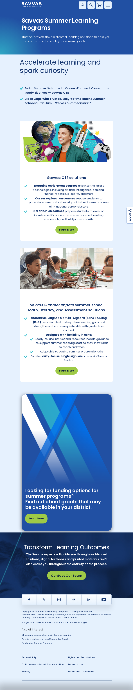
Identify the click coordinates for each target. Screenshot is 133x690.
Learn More (66, 229)
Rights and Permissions (81, 657)
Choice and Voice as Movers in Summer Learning (46, 635)
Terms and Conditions (81, 671)
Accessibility (29, 657)
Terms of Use (75, 664)
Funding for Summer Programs (37, 643)
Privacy (26, 671)
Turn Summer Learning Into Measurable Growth (45, 639)
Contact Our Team (66, 575)
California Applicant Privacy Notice (43, 664)
